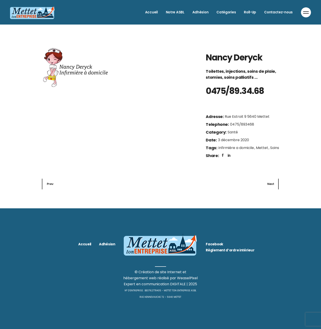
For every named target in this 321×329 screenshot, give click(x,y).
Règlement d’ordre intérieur (230, 250)
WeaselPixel (187, 278)
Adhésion (107, 244)
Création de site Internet (160, 272)
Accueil (84, 244)
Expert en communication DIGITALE (155, 284)
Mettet (262, 147)
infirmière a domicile (236, 147)
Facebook (214, 244)
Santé (233, 132)
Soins (274, 147)
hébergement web (139, 278)
